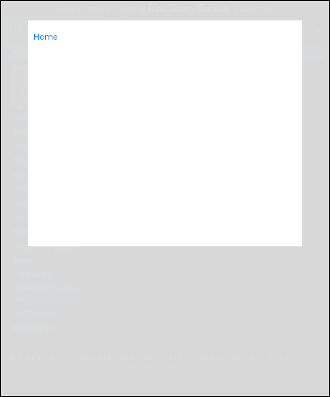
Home (45, 37)
